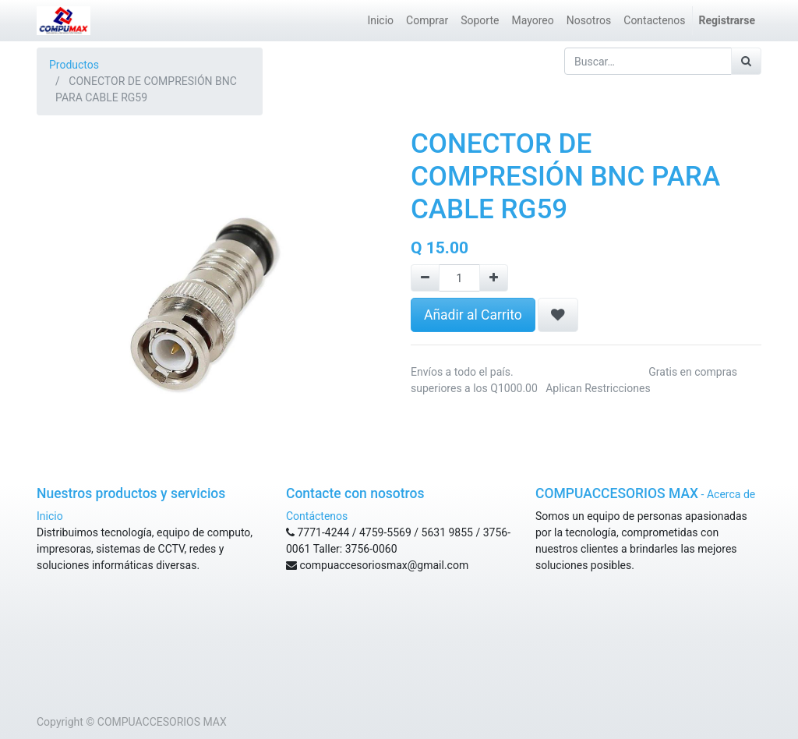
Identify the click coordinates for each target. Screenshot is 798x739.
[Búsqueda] (746, 61)
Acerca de (731, 494)
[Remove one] (425, 278)
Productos (74, 64)
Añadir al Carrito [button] (473, 315)
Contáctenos (317, 516)
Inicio (50, 516)
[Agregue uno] (493, 278)
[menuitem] (380, 20)
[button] (558, 315)
